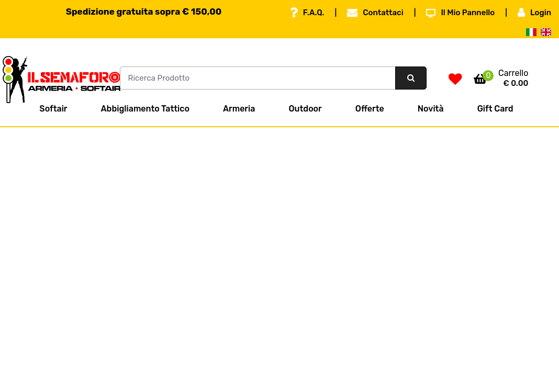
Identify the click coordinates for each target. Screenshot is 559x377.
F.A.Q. (307, 12)
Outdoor (304, 109)
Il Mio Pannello (460, 12)
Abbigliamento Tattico (145, 109)
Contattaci (375, 12)
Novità (431, 109)
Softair (53, 109)
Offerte (369, 109)
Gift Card (495, 109)
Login (534, 12)
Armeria (239, 109)
